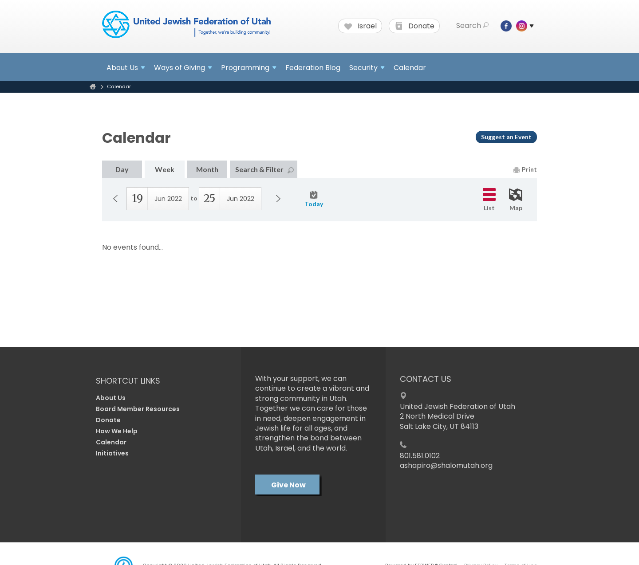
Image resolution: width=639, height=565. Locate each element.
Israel (360, 26)
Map (515, 200)
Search (472, 25)
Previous (115, 198)
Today (313, 199)
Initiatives (112, 453)
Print (525, 169)
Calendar (410, 68)
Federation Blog (312, 68)
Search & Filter (264, 169)
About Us (111, 397)
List (489, 200)
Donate (414, 26)
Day (122, 169)
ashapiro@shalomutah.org (446, 465)
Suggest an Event (506, 137)
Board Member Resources (138, 408)
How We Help (117, 431)
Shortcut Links (128, 380)
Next (278, 198)
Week (164, 169)
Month (207, 169)
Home (93, 87)
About (125, 68)
